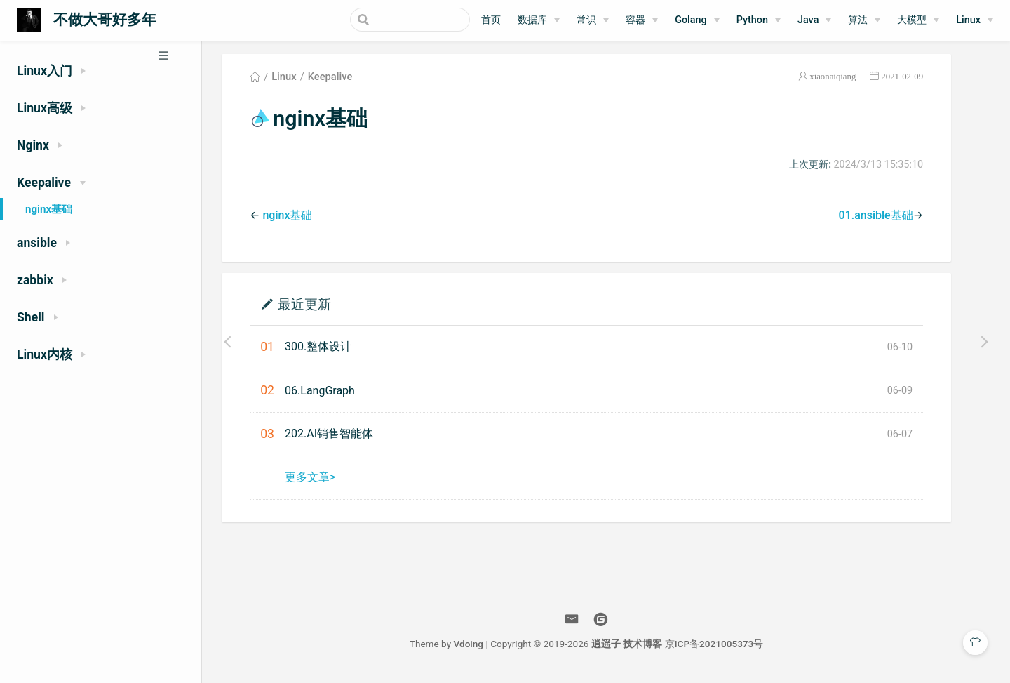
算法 (858, 20)
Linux (968, 20)
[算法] (864, 20)
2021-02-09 (922, 79)
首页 (491, 20)
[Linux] (974, 20)
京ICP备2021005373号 (734, 646)
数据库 (532, 20)
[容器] (642, 20)
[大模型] (918, 20)
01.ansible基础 (895, 218)
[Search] (399, 20)
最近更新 (324, 306)
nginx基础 (48, 209)
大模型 (912, 20)
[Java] (814, 20)
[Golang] (697, 20)
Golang (691, 20)
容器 (635, 20)
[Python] (758, 20)
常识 (586, 20)
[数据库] (539, 20)
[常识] (593, 20)
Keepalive (350, 80)
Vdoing (488, 646)
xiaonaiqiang (852, 79)
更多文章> (329, 479)
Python (752, 20)
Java (808, 20)
